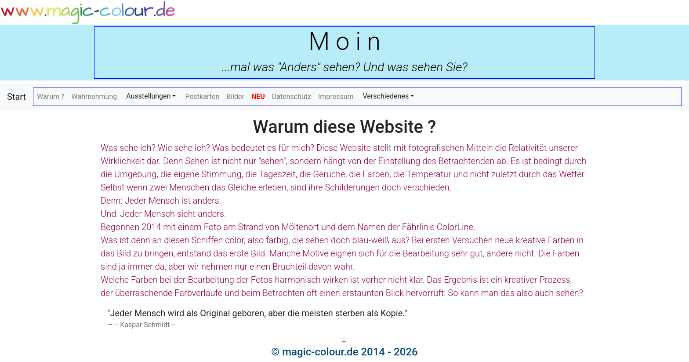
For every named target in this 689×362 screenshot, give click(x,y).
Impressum (336, 96)
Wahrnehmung (94, 96)
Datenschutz (291, 96)
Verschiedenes (386, 96)
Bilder (235, 96)
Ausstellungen (148, 96)
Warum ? (50, 96)
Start (16, 96)
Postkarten (202, 96)
